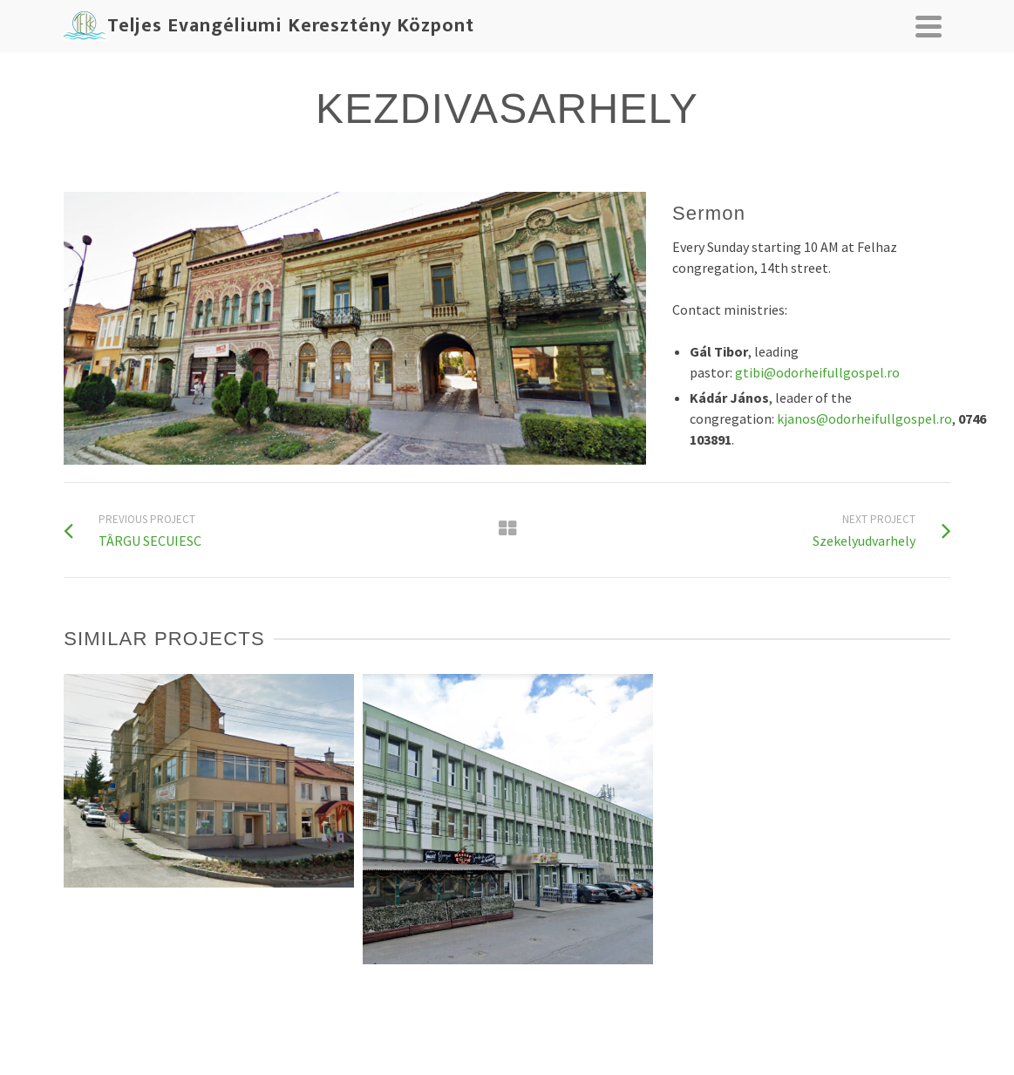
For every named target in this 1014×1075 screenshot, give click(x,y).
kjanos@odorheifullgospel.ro (864, 418)
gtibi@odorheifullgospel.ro (817, 372)
